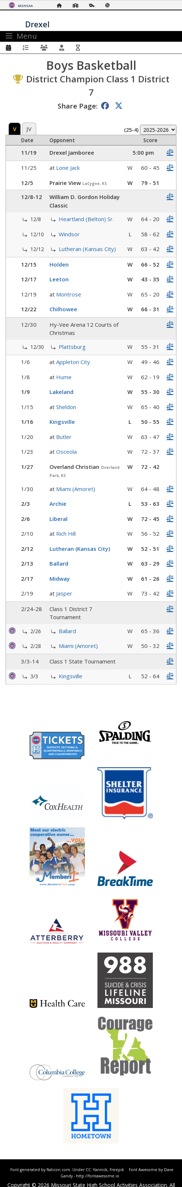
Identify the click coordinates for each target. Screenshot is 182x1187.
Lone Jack (68, 167)
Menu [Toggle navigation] (21, 36)
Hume (64, 377)
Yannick (100, 1169)
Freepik (117, 1169)
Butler (64, 436)
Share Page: (77, 105)
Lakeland (61, 391)
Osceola (66, 451)
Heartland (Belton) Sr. (86, 219)
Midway (59, 578)
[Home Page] (61, 5)
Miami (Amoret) (75, 489)
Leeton (59, 279)
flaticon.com (58, 1169)
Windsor (69, 234)
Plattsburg (72, 346)
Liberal (58, 518)
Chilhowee (63, 309)
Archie (57, 503)
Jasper (64, 593)
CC (88, 1169)
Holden (59, 264)
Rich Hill (66, 533)
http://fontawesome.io (97, 1176)
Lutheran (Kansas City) (87, 249)
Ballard (58, 563)
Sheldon (66, 407)
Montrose (68, 294)
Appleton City (73, 362)
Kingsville (62, 421)
